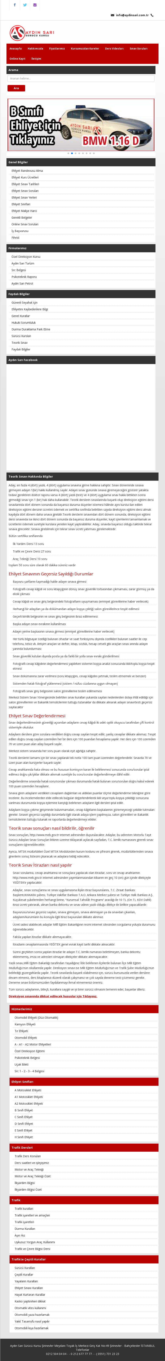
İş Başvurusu (20, 231)
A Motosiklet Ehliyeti (28, 1090)
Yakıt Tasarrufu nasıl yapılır (32, 1321)
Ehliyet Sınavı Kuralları (29, 1288)
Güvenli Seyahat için (25, 302)
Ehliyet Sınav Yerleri (24, 197)
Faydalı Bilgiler (21, 349)
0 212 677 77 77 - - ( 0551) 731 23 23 (95, 1354)
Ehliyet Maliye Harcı (24, 211)
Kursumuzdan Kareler (85, 48)
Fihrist (15, 238)
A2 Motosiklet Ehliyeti (29, 1103)
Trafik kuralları (24, 1209)
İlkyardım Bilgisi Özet (28, 1189)
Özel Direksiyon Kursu (26, 257)
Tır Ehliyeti (21, 1031)
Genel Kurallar (21, 316)
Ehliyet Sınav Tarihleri (25, 184)
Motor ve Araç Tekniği (29, 1169)
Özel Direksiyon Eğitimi (30, 1051)
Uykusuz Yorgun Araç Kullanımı (35, 1242)
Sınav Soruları (139, 48)
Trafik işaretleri (24, 1222)
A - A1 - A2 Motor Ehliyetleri (33, 1044)
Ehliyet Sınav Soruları (25, 191)
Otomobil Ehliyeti (26, 1038)
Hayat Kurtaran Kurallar (30, 1295)
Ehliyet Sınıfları (21, 204)
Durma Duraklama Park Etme (31, 329)
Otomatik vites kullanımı (30, 1308)
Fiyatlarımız (57, 48)
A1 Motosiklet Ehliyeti (29, 1097)
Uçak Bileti (21, 1064)
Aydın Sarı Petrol (22, 283)
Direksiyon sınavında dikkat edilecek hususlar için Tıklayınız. (53, 996)
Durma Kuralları (25, 1229)
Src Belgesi (19, 270)
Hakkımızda (35, 48)
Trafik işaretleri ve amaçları (32, 1215)
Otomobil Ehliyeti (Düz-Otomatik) (36, 1017)
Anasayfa (16, 48)
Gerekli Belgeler (22, 217)
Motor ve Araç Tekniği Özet (33, 1176)
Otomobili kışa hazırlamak (31, 1328)
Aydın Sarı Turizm (23, 263)
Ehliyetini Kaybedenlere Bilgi (30, 309)
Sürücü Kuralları (25, 1268)
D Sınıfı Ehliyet (24, 1124)
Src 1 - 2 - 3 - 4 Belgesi (29, 1071)
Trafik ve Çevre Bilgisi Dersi (32, 1249)
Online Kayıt (17, 58)
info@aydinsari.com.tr (130, 15)
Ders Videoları (114, 48)
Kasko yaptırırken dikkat (30, 1301)
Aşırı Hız (20, 1235)
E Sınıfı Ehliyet (23, 1130)
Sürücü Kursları (21, 336)
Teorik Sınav (20, 343)
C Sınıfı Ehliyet (24, 1117)
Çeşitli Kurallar (24, 1274)
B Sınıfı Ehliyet (24, 1110)
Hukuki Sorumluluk (24, 322)
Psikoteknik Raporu (24, 277)
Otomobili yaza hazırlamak (32, 1315)
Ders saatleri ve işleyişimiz (32, 1163)
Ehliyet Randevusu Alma (27, 171)
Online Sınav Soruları (25, 224)
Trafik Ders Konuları (28, 1156)
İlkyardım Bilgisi (25, 1183)
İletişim (36, 58)
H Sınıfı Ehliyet (24, 1137)
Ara (16, 88)
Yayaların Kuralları (26, 1281)
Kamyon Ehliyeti (25, 1024)
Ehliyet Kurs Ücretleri (25, 177)
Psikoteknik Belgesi (27, 1058)
